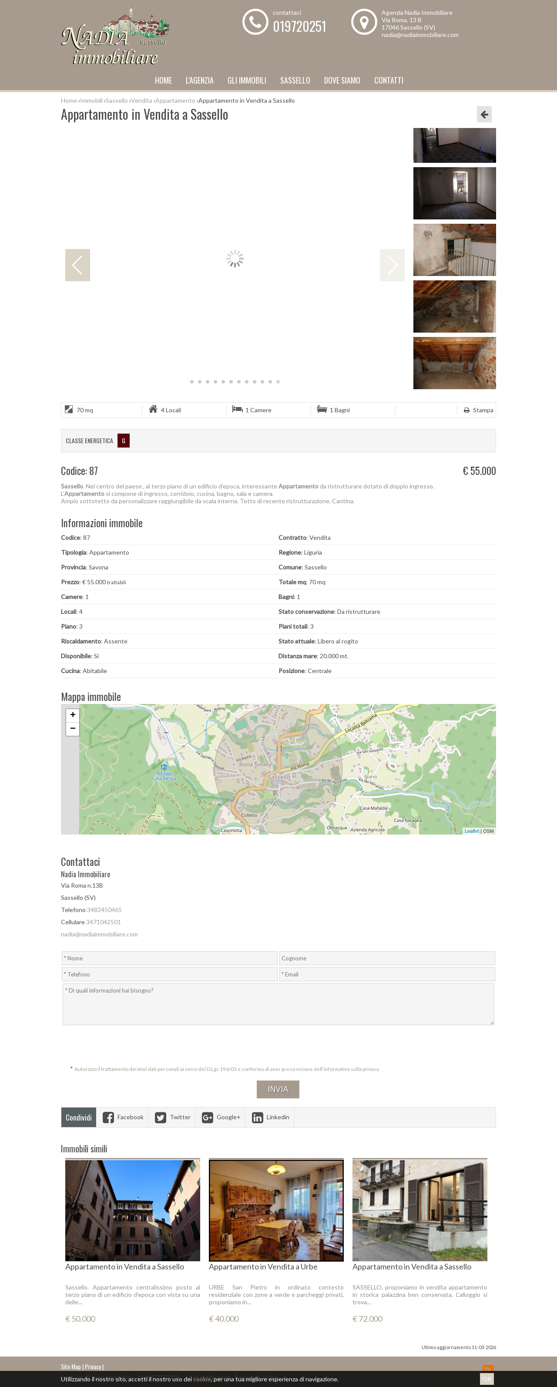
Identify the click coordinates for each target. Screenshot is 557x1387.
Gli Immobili (247, 80)
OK (487, 1379)
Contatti (388, 80)
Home (163, 80)
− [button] (73, 729)
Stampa (477, 410)
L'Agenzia (200, 80)
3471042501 (103, 922)
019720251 (299, 26)
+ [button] (73, 715)
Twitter (172, 1117)
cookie (202, 1379)
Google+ (220, 1117)
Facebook (122, 1117)
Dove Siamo (342, 80)
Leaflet (472, 831)
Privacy (93, 1366)
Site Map (71, 1366)
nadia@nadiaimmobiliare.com (420, 34)
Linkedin (269, 1117)
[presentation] (279, 1046)
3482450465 (104, 909)
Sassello (295, 80)
